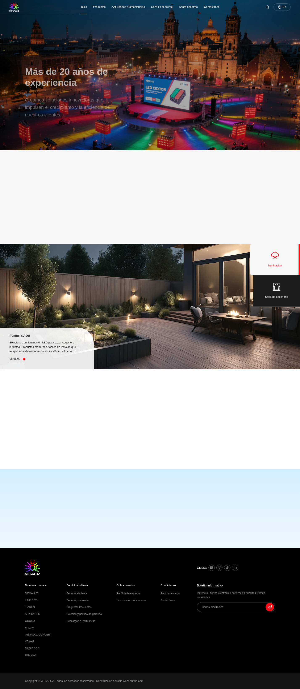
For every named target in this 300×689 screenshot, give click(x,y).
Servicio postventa (77, 600)
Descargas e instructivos (80, 621)
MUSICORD (32, 648)
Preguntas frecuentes (79, 607)
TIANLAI (30, 607)
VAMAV (29, 627)
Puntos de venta (170, 593)
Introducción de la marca (131, 600)
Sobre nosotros (188, 6)
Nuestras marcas (35, 585)
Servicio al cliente (162, 6)
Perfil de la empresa (128, 593)
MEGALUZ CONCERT (38, 634)
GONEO (30, 621)
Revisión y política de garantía (84, 614)
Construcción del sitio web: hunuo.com (119, 680)
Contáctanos (212, 6)
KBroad (29, 641)
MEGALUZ (31, 593)
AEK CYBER (32, 614)
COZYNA (30, 655)
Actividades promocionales (128, 6)
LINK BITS (31, 600)
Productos (99, 6)
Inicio (83, 6)
